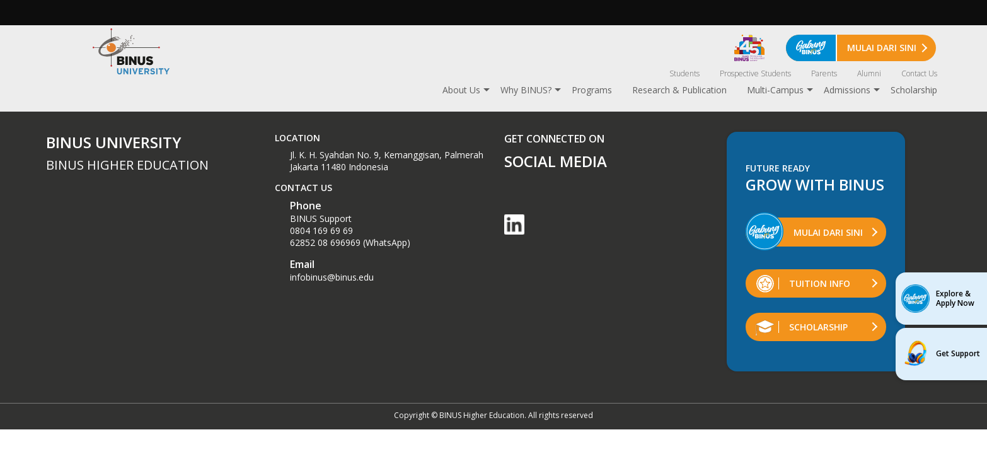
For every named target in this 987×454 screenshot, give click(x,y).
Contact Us (919, 73)
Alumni (869, 73)
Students (684, 73)
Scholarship (914, 90)
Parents (824, 73)
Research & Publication (679, 90)
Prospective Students (755, 73)
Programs (592, 90)
